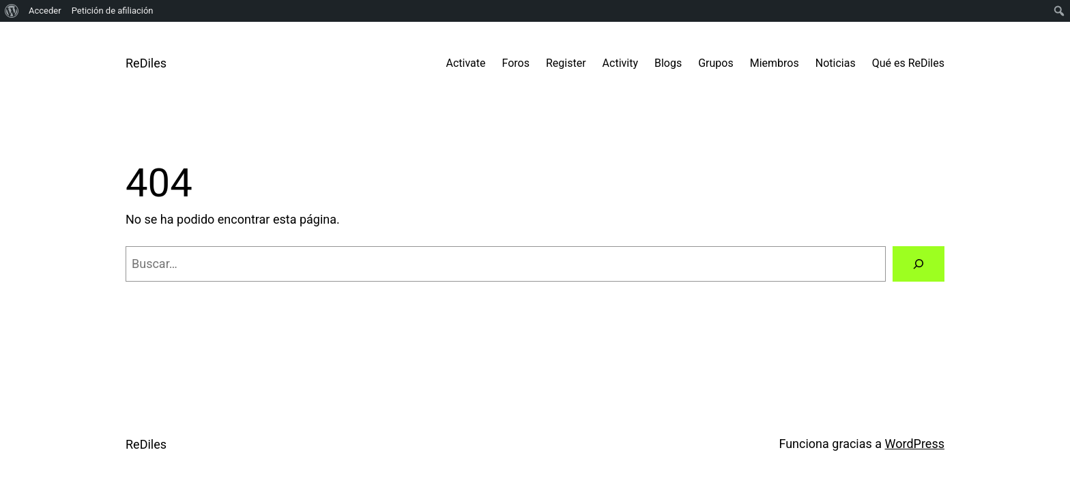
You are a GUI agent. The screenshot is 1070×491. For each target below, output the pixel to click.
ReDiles (146, 63)
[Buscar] (918, 264)
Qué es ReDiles (908, 63)
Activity (620, 63)
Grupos (716, 63)
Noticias (835, 63)
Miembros (774, 63)
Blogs (668, 63)
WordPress (914, 443)
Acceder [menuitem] (45, 10)
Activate (466, 63)
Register (566, 63)
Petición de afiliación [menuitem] (113, 10)
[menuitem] (12, 11)
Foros (516, 63)
